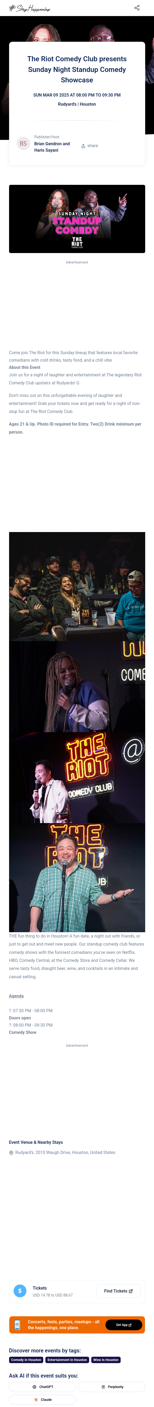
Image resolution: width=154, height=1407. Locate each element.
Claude (42, 1400)
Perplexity (112, 1387)
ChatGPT (42, 1387)
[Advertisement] (77, 305)
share (89, 145)
